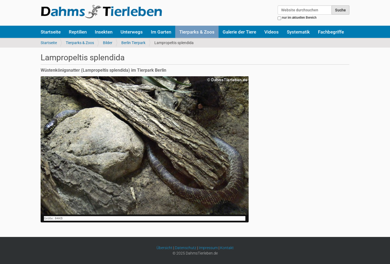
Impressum (208, 248)
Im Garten (161, 32)
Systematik (298, 32)
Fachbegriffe (331, 32)
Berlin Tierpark (133, 43)
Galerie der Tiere (239, 32)
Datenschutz (185, 248)
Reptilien (78, 32)
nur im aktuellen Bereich (299, 17)
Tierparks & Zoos (196, 32)
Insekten (103, 32)
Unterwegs (132, 32)
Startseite (51, 32)
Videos (271, 32)
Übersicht (165, 248)
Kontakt (227, 248)
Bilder (107, 43)
